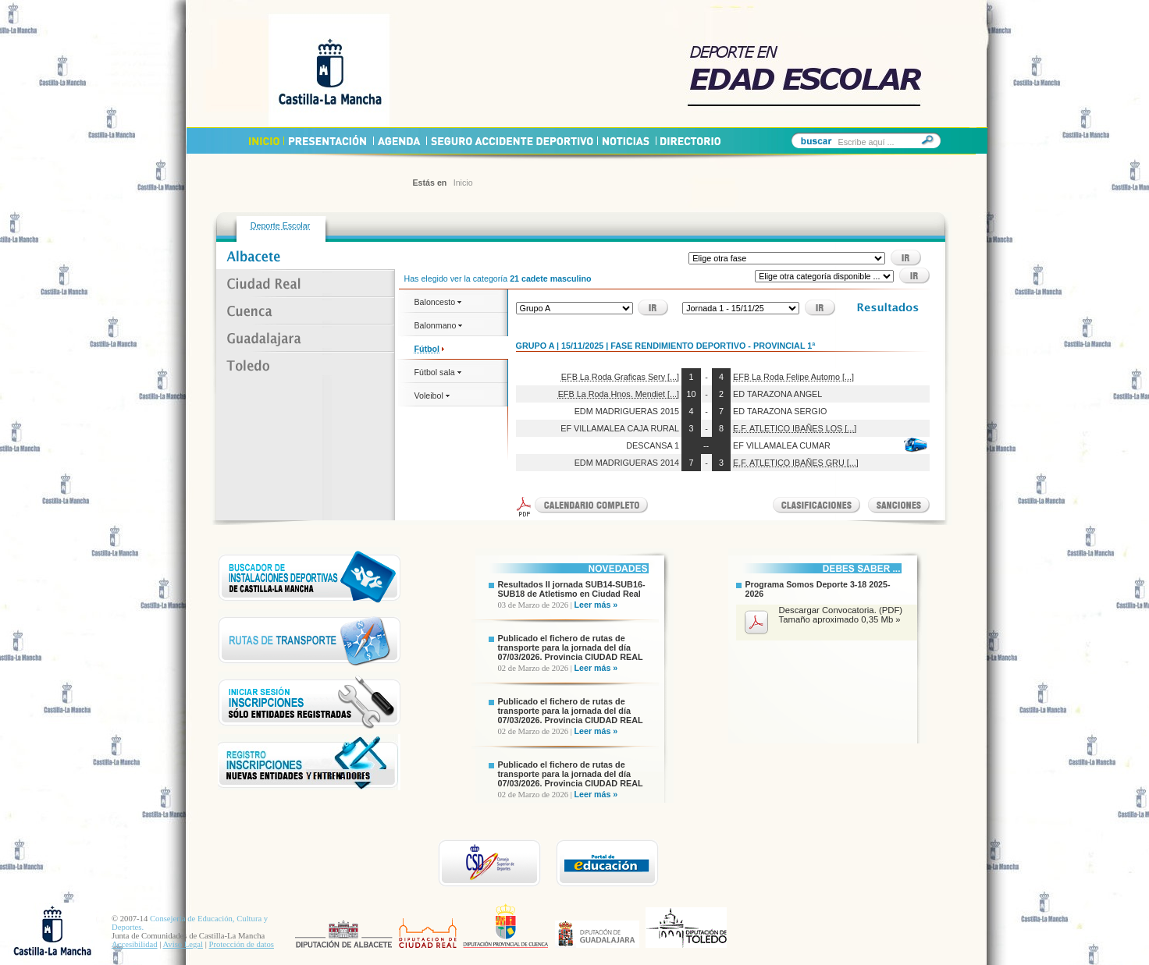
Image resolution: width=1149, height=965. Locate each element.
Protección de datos (241, 944)
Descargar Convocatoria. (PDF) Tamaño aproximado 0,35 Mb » (841, 614)
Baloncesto (438, 302)
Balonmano (438, 325)
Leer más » (596, 604)
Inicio (463, 182)
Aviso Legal (182, 944)
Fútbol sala (437, 372)
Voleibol (432, 395)
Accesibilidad (135, 944)
